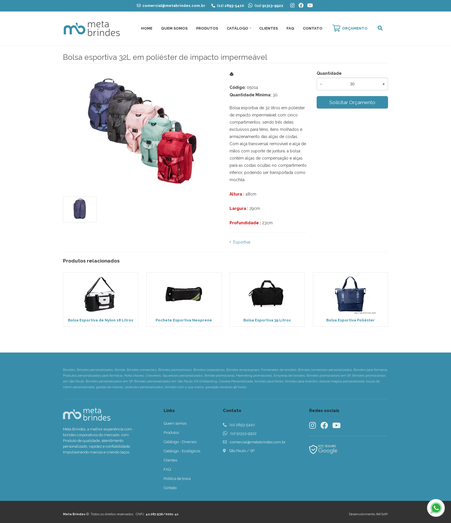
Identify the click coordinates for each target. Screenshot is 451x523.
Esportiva (241, 242)
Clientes (268, 28)
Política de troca (177, 478)
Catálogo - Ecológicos (182, 451)
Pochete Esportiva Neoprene (184, 320)
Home (146, 28)
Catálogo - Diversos (180, 442)
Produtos (207, 28)
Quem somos (175, 423)
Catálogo (237, 28)
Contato (312, 28)
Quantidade (329, 73)
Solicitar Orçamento (352, 102)
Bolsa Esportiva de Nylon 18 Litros (100, 320)
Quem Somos (174, 28)
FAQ (290, 28)
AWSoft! (382, 514)
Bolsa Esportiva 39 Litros (267, 320)
